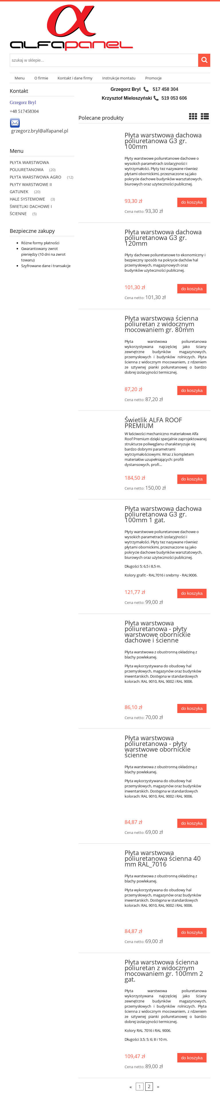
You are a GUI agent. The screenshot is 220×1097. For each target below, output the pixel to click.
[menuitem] (20, 78)
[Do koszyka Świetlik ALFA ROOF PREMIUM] (192, 479)
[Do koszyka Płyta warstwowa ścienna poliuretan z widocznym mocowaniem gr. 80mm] (192, 390)
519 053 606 (174, 98)
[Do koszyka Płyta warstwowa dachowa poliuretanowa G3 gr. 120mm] (192, 288)
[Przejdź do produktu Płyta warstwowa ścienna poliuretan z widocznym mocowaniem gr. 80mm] (102, 320)
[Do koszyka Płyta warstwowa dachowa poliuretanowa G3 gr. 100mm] (192, 202)
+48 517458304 (24, 111)
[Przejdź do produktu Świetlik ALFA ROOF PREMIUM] (102, 421)
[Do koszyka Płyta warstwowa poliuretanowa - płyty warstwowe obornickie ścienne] (192, 823)
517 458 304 (165, 89)
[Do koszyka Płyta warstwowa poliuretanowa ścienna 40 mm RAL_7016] (192, 932)
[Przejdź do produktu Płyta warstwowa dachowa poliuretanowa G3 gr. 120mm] (102, 233)
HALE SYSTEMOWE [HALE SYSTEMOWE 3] (27, 199)
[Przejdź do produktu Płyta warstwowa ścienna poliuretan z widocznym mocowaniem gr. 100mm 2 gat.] (102, 964)
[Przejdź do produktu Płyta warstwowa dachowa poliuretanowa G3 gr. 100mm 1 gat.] (102, 510)
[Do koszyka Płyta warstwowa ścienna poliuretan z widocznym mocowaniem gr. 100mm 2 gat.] (192, 1057)
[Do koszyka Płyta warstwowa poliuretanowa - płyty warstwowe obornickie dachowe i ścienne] (192, 708)
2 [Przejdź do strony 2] (149, 1086)
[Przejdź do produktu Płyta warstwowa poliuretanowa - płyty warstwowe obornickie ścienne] (102, 739)
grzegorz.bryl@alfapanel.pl (39, 131)
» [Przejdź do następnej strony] (158, 1086)
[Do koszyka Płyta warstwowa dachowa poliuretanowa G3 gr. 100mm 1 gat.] (192, 593)
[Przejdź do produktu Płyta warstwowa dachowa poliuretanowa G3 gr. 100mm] (102, 137)
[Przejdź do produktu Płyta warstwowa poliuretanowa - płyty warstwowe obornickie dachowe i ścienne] (102, 624)
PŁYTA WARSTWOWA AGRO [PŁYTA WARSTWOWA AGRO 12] (35, 177)
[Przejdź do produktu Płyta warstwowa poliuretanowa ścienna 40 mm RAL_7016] (102, 854)
